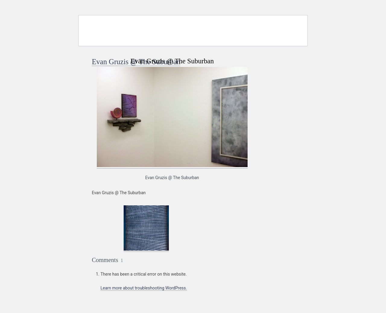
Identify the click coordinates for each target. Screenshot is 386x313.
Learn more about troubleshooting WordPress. (143, 288)
